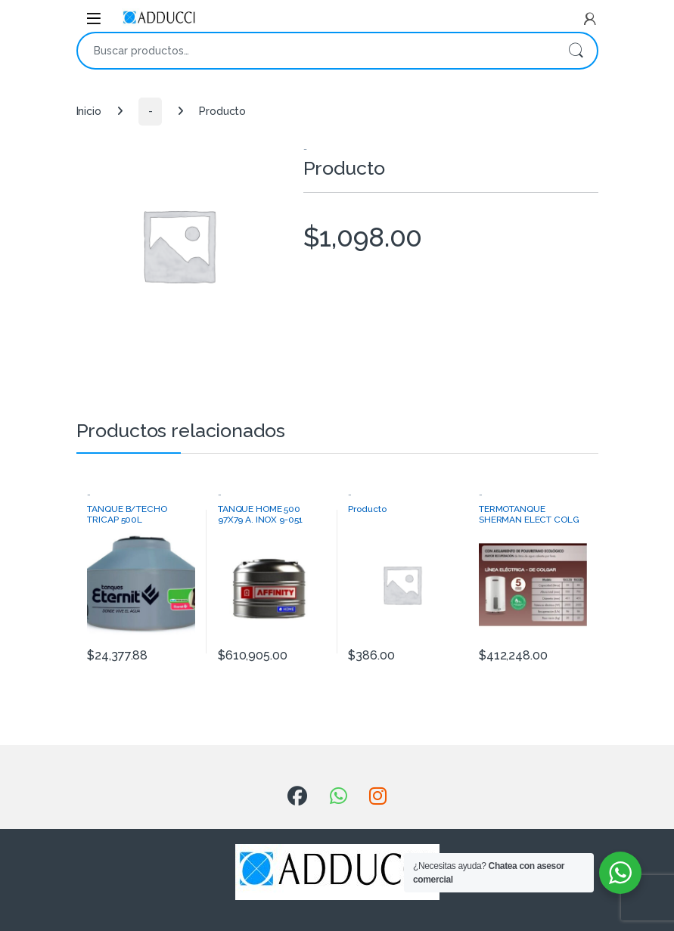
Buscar (575, 50)
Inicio (88, 111)
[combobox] (316, 50)
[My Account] (590, 19)
